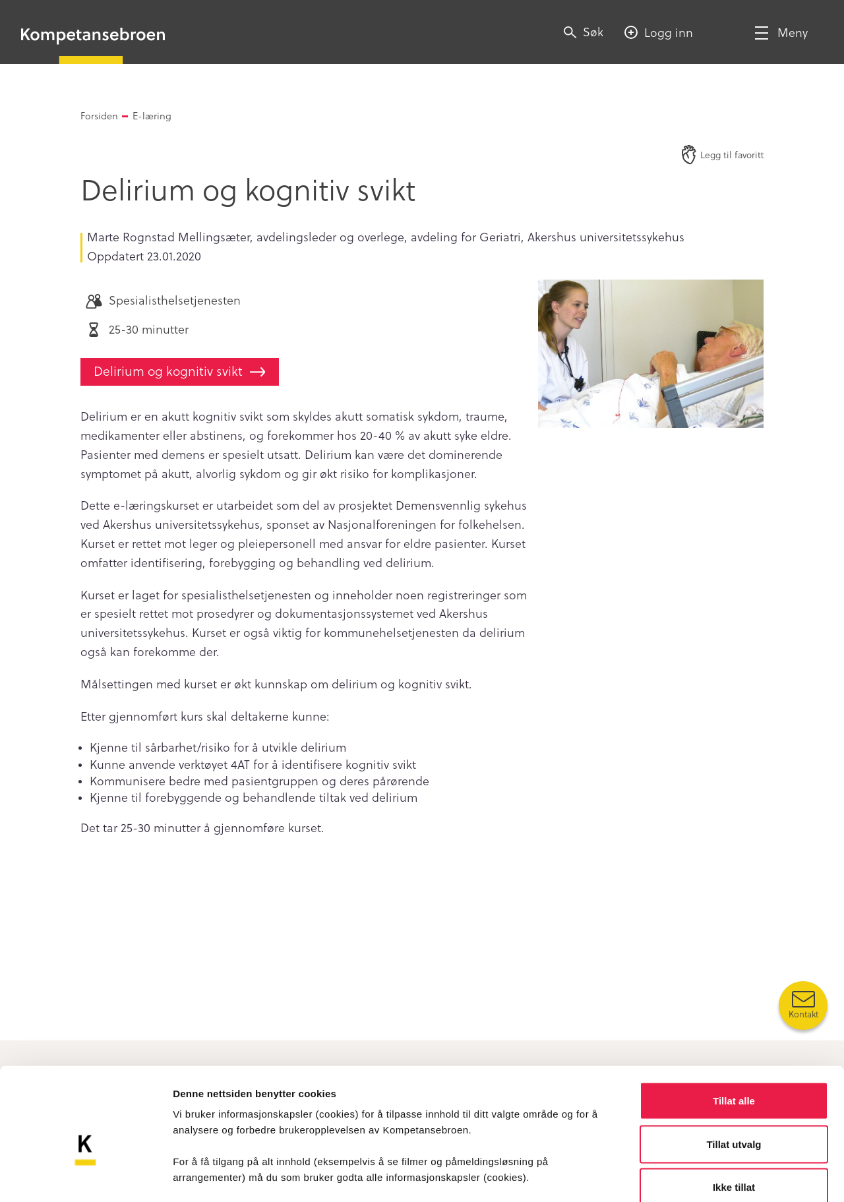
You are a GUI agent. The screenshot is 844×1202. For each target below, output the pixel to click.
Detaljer (702, 1176)
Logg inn (668, 32)
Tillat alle (734, 1029)
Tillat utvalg (733, 1072)
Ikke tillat (734, 1115)
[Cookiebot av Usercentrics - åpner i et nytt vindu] (85, 1176)
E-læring (152, 115)
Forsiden (99, 115)
